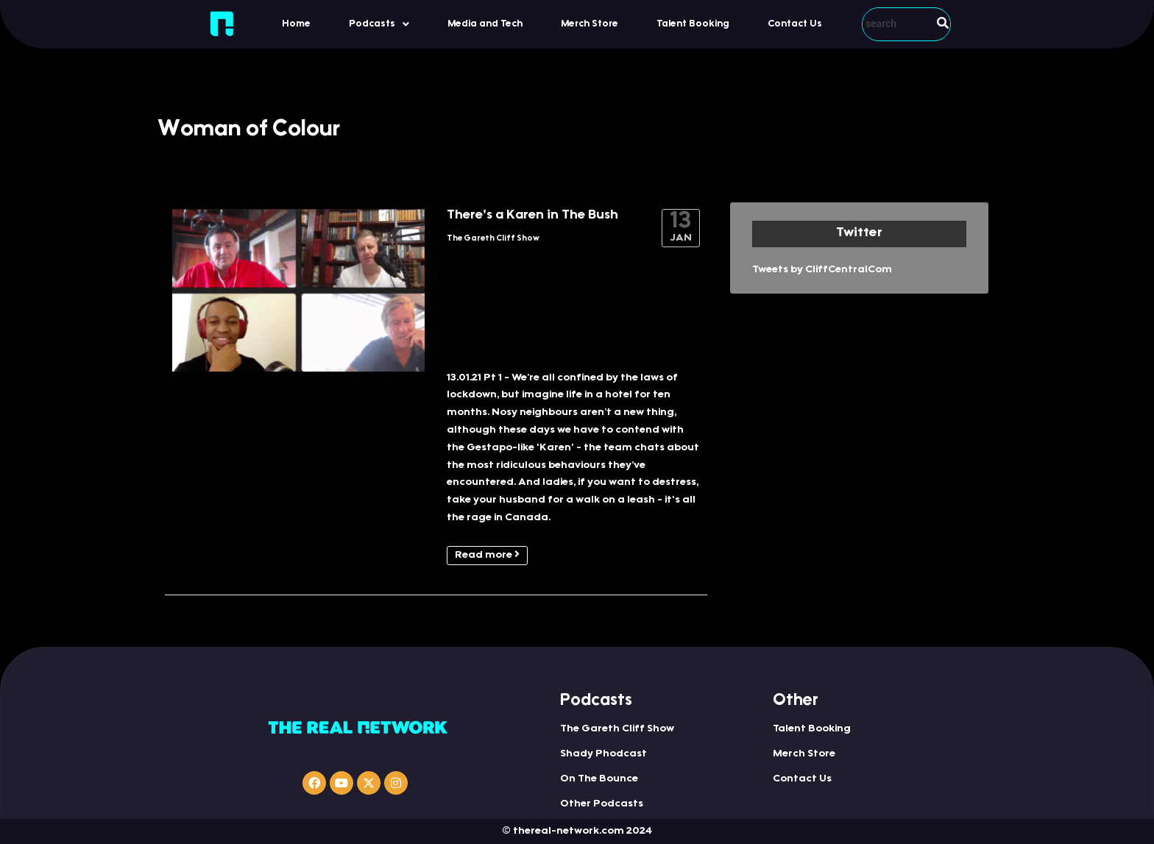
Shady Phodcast (603, 754)
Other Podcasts (601, 804)
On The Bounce (599, 779)
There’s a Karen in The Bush (532, 215)
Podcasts (379, 24)
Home (296, 24)
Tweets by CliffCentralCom (822, 270)
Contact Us (795, 24)
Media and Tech (485, 24)
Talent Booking (692, 24)
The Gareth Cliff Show (493, 239)
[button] (379, 23)
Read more (487, 555)
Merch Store (589, 24)
